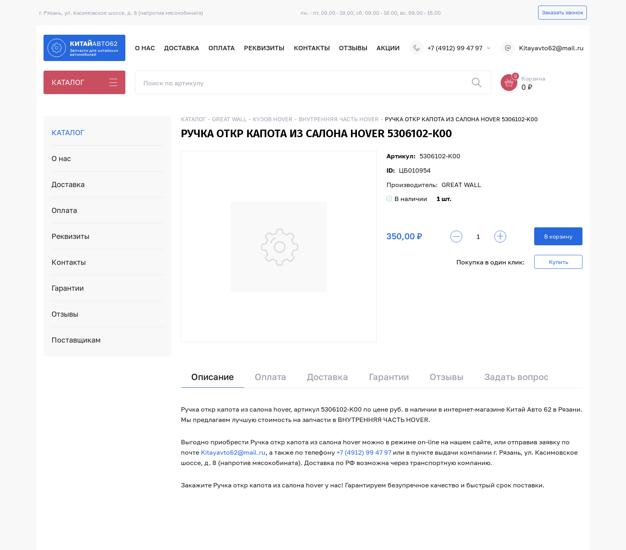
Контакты (312, 48)
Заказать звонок (562, 12)
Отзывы (353, 48)
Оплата (221, 48)
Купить (558, 261)
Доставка (181, 48)
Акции (388, 48)
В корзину (558, 236)
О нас (145, 48)
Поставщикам (76, 339)
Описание (212, 376)
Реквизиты (264, 48)
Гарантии (68, 288)
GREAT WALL (229, 119)
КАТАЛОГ (68, 82)
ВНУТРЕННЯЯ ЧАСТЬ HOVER (339, 119)
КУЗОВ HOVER (273, 119)
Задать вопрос (516, 376)
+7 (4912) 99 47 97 (445, 48)
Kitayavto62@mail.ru (541, 48)
